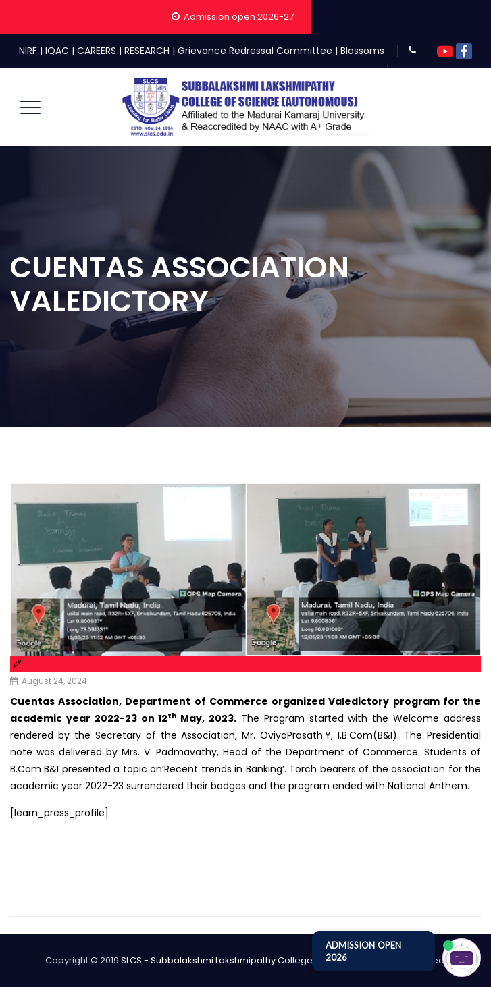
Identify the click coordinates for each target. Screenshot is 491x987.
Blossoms (362, 50)
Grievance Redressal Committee (255, 50)
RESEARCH (147, 50)
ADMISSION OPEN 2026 (363, 951)
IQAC (57, 50)
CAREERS (96, 50)
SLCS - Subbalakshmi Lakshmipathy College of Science (241, 960)
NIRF (28, 50)
